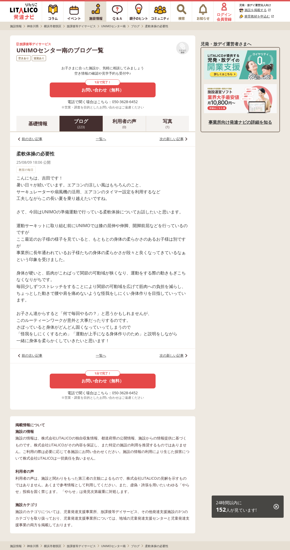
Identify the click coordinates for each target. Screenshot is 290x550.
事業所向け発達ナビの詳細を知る (240, 122)
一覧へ (101, 138)
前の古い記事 (32, 138)
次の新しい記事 (172, 138)
